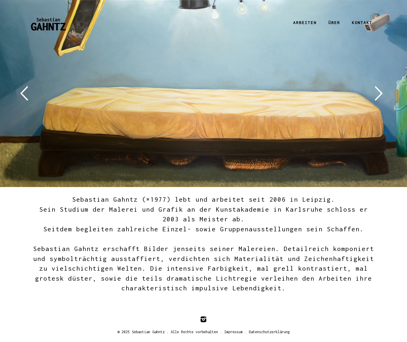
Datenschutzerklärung (269, 332)
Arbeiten (305, 22)
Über (334, 22)
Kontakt (362, 22)
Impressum (233, 332)
